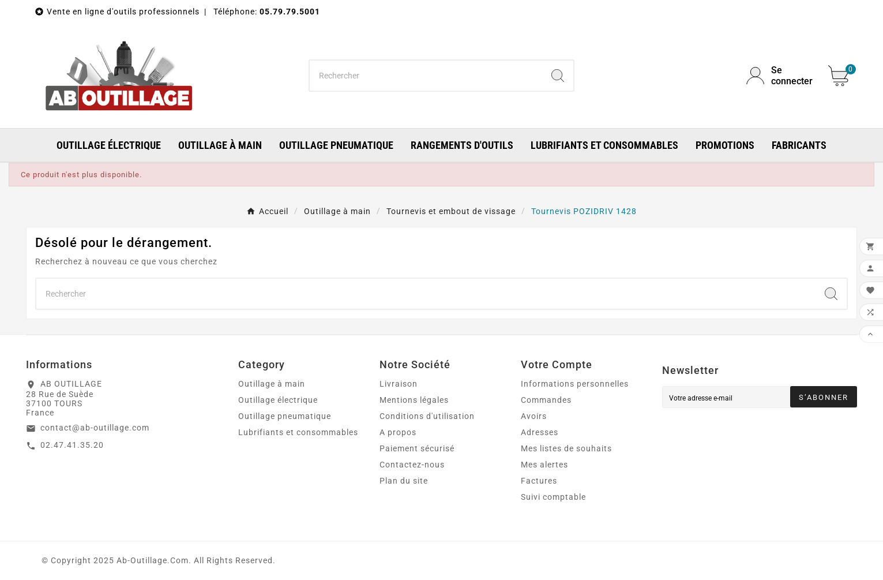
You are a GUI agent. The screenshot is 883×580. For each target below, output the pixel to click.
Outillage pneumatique (284, 416)
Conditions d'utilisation (427, 416)
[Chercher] (426, 76)
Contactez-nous (412, 464)
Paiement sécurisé (416, 448)
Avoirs (534, 416)
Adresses (539, 432)
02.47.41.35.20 (72, 445)
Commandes (546, 400)
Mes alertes (544, 464)
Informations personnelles (575, 383)
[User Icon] (780, 76)
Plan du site (403, 480)
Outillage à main (271, 383)
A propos (397, 432)
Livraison (398, 383)
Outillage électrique (278, 400)
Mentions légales (414, 400)
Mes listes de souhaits (566, 448)
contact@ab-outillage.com (94, 427)
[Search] (557, 75)
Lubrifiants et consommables (298, 432)
